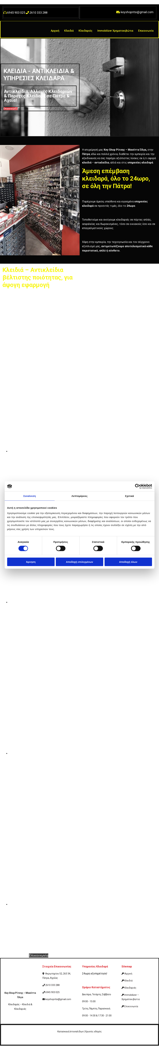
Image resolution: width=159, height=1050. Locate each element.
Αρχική (55, 30)
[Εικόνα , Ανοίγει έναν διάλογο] (84, 451)
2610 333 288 (38, 12)
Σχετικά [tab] (129, 496)
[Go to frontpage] (15, 34)
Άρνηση (30, 561)
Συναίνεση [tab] (29, 496)
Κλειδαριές (85, 30)
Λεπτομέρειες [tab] (79, 496)
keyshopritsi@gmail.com (137, 12)
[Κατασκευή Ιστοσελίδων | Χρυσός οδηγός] (6, 1041)
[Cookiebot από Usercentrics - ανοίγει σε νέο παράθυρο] (137, 486)
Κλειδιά (69, 30)
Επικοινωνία (146, 30)
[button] (10, 108)
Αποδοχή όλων (128, 561)
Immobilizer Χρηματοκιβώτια (115, 30)
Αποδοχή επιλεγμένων (79, 561)
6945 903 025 (16, 12)
